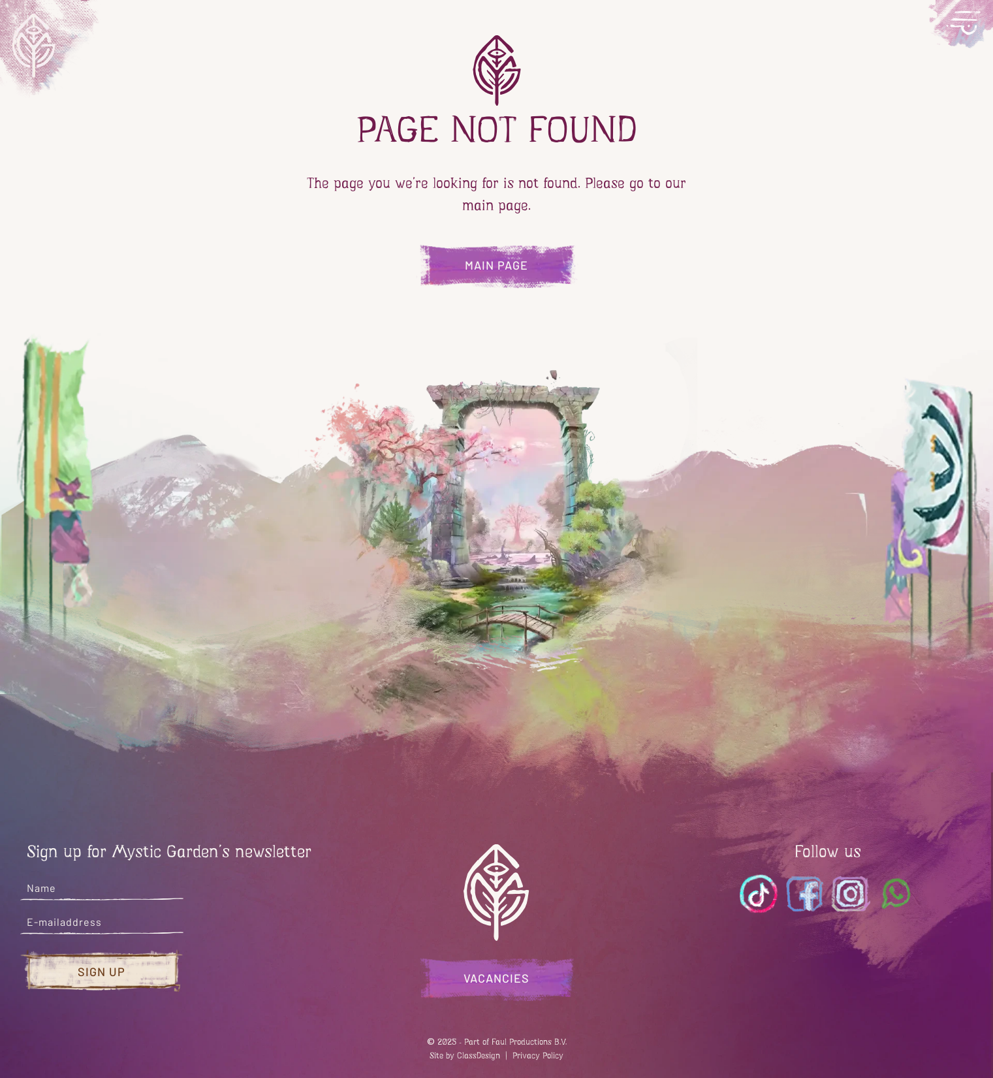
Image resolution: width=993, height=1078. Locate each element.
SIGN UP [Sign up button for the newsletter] (101, 971)
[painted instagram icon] (850, 893)
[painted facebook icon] (805, 893)
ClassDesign (478, 1055)
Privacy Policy (537, 1055)
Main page (496, 265)
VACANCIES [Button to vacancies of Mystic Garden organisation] (496, 978)
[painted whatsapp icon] (896, 893)
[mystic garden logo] (51, 49)
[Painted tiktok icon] (759, 893)
